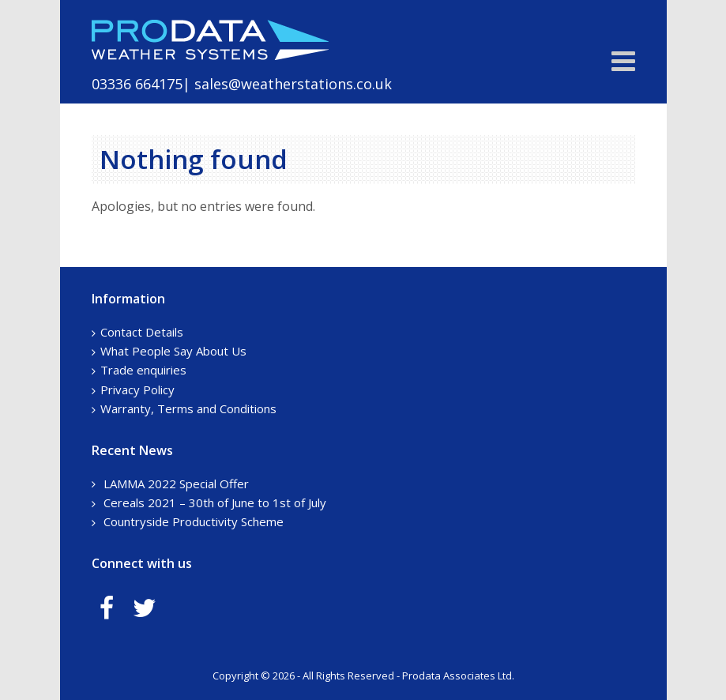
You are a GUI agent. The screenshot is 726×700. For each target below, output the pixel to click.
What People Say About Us (173, 351)
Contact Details (141, 332)
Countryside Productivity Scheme (193, 521)
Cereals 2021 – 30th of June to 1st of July (214, 502)
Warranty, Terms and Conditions (188, 408)
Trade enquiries (143, 370)
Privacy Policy (137, 389)
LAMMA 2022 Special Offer (176, 483)
